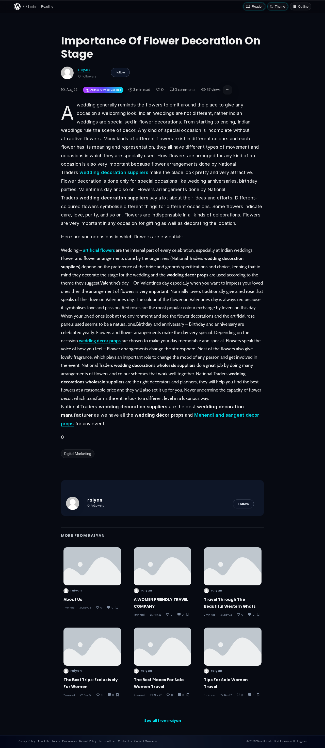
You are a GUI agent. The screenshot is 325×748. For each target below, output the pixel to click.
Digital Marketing (77, 454)
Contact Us (125, 741)
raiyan (84, 69)
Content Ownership (146, 741)
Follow (120, 72)
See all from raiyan (162, 720)
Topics (56, 741)
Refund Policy (87, 741)
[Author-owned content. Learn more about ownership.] (103, 90)
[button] (227, 90)
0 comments (183, 89)
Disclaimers (69, 741)
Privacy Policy (26, 741)
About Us (72, 599)
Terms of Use (107, 741)
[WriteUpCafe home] (17, 6)
